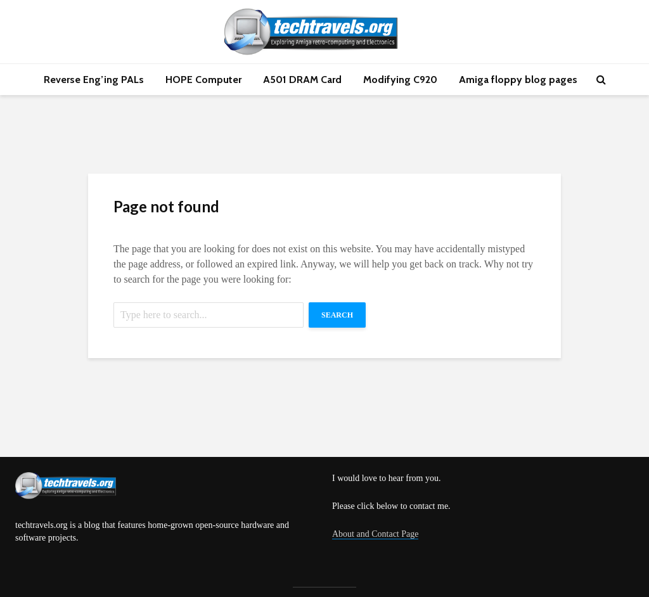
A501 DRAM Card (302, 80)
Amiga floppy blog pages (518, 80)
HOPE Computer (203, 80)
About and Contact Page (375, 534)
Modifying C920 (400, 80)
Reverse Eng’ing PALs (94, 80)
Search (337, 315)
